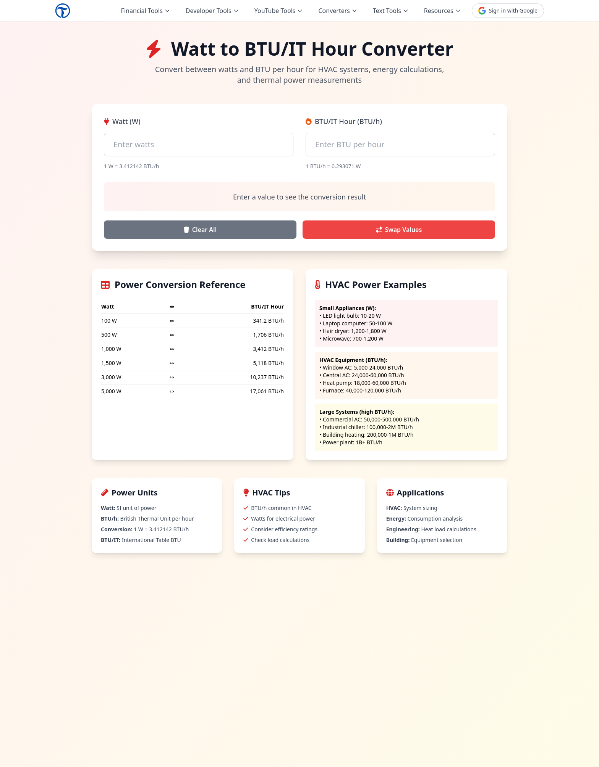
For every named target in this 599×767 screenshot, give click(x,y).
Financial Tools (145, 10)
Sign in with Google (507, 10)
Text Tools (391, 10)
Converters (338, 10)
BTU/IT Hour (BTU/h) (344, 121)
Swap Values (399, 229)
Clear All (200, 229)
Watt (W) (122, 121)
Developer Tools (212, 10)
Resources (442, 10)
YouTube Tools (278, 10)
